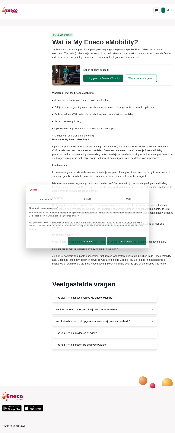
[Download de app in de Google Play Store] (12, 408)
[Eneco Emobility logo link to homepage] (10, 10)
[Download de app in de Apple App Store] (33, 408)
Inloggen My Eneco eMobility (103, 78)
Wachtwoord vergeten (141, 78)
